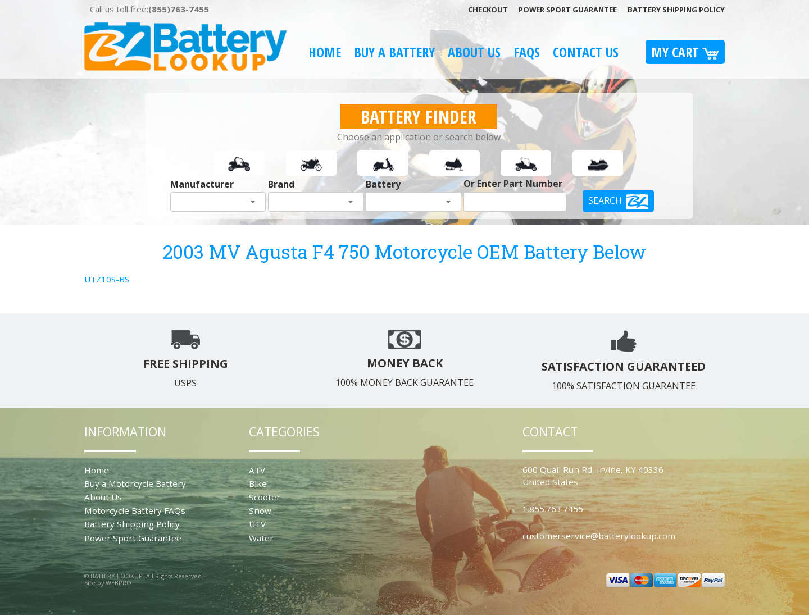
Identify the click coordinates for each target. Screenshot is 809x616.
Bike (258, 483)
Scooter (264, 497)
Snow (260, 510)
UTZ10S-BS (106, 279)
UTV (257, 524)
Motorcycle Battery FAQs (134, 510)
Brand (281, 184)
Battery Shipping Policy (676, 9)
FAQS (526, 52)
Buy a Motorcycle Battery (135, 483)
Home (324, 52)
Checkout (488, 9)
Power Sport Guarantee (568, 9)
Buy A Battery (394, 52)
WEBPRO (118, 582)
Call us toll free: (149, 9)
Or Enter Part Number (512, 183)
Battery (383, 184)
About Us (474, 52)
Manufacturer (202, 184)
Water (261, 538)
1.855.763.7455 (552, 508)
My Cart (685, 52)
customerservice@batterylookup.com (598, 535)
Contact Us (586, 52)
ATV (257, 470)
